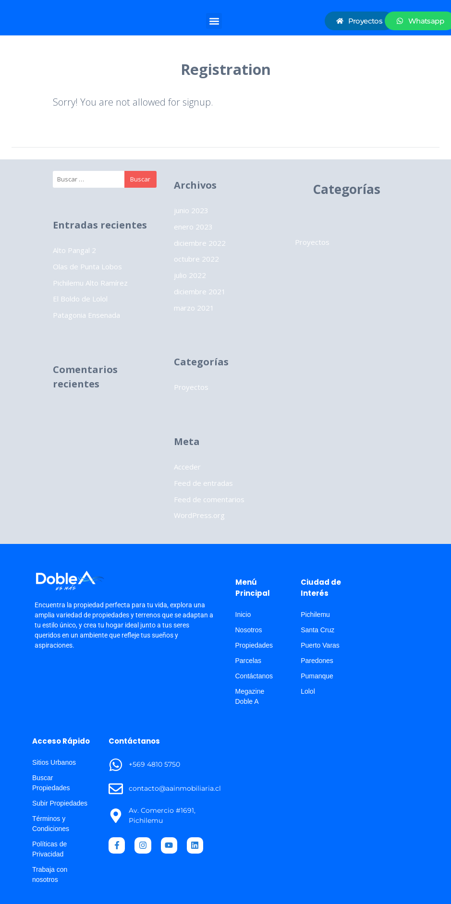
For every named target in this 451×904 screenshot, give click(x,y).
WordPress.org (199, 515)
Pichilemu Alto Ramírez (90, 283)
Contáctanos (254, 676)
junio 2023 (191, 210)
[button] (214, 21)
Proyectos (191, 387)
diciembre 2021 (200, 291)
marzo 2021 (194, 308)
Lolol (308, 691)
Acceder (187, 466)
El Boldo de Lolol (80, 298)
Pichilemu (315, 614)
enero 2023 (193, 226)
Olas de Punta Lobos (87, 266)
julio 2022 (190, 275)
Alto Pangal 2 (74, 250)
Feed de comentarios (209, 499)
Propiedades (254, 645)
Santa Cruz (317, 630)
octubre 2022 (196, 259)
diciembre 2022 (200, 243)
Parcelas (248, 660)
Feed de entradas (203, 483)
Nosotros (248, 630)
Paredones (317, 660)
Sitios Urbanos (54, 762)
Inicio (243, 614)
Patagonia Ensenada (86, 315)
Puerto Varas (320, 645)
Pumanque (317, 676)
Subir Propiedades (59, 803)
